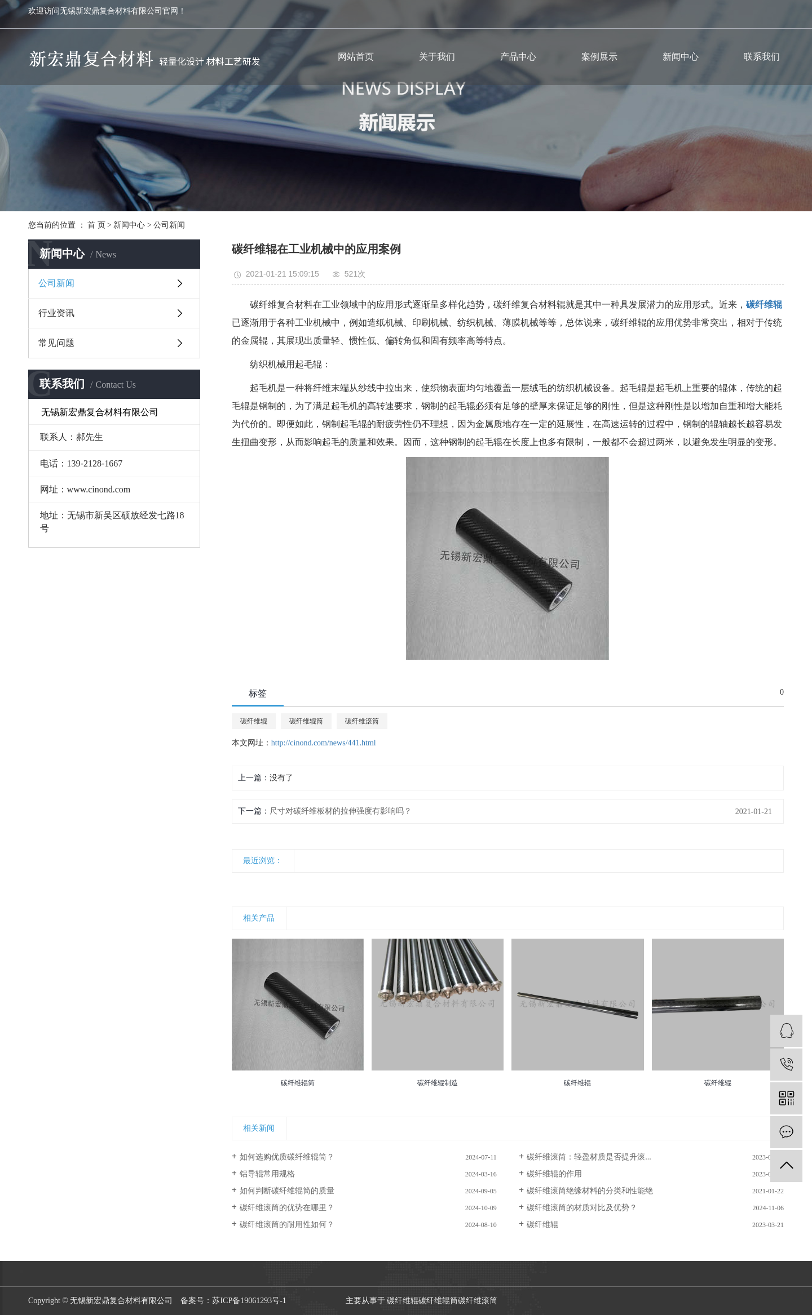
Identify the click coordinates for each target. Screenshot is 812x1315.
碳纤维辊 (253, 721)
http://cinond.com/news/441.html (323, 743)
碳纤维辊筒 (306, 721)
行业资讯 (56, 313)
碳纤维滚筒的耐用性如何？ (287, 1224)
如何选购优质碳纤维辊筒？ (287, 1157)
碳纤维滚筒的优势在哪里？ (287, 1207)
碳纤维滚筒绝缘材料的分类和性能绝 (590, 1191)
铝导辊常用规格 (267, 1174)
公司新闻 (169, 225)
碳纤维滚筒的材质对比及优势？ (582, 1207)
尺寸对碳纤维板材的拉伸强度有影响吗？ (341, 811)
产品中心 (518, 56)
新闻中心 (681, 56)
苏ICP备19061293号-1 (249, 1300)
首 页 (96, 225)
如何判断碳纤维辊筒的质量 (287, 1191)
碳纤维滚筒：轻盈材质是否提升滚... (589, 1157)
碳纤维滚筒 (362, 721)
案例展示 (599, 56)
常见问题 (56, 343)
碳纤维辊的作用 (554, 1174)
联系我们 (762, 56)
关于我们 (437, 56)
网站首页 (356, 56)
